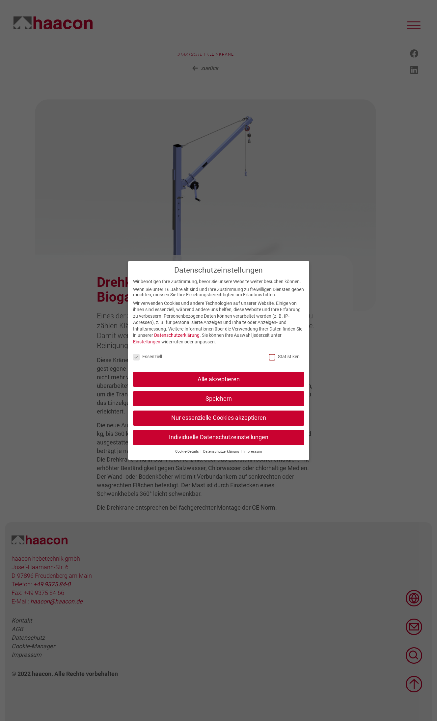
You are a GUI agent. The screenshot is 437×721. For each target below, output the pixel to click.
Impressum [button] (252, 459)
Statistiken (284, 364)
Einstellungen (146, 349)
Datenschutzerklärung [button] (221, 459)
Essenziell (147, 364)
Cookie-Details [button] (187, 459)
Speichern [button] (218, 406)
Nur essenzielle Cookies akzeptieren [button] (218, 425)
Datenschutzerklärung (177, 343)
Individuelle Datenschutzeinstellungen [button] (218, 445)
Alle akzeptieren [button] (219, 387)
